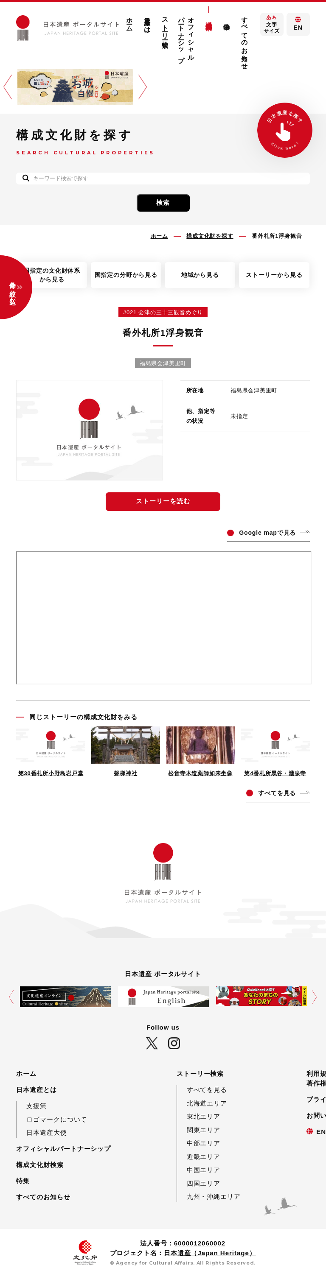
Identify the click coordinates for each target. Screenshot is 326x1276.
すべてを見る (207, 1089)
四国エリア (204, 1183)
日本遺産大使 (46, 1132)
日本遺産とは (147, 21)
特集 (226, 19)
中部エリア (204, 1143)
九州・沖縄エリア (214, 1196)
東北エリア (204, 1116)
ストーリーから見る (274, 274)
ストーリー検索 (165, 25)
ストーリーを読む (163, 501)
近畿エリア (204, 1156)
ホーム (129, 20)
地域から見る (200, 274)
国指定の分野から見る (126, 274)
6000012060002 (199, 1243)
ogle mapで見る (267, 532)
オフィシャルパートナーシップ (186, 36)
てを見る (277, 793)
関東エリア (204, 1130)
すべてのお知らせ (244, 39)
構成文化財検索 (209, 18)
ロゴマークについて (56, 1119)
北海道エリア (207, 1103)
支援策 (36, 1105)
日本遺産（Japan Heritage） (210, 1252)
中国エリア (204, 1169)
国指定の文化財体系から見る (51, 275)
